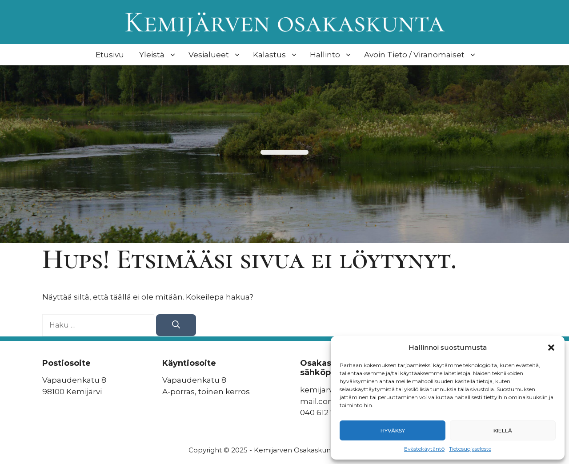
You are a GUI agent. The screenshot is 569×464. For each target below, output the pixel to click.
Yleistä (159, 54)
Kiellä (502, 430)
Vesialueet (215, 54)
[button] (551, 347)
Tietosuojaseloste (470, 448)
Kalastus (276, 54)
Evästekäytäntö (424, 448)
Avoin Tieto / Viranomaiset (421, 54)
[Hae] (176, 325)
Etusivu (110, 54)
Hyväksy (393, 430)
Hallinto (332, 54)
